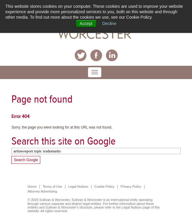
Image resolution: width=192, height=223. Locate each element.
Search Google (26, 160)
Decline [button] (109, 23)
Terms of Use (52, 186)
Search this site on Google (63, 141)
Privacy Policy (130, 186)
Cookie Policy (104, 186)
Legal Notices (78, 186)
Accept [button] (86, 23)
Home (32, 186)
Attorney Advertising (42, 191)
